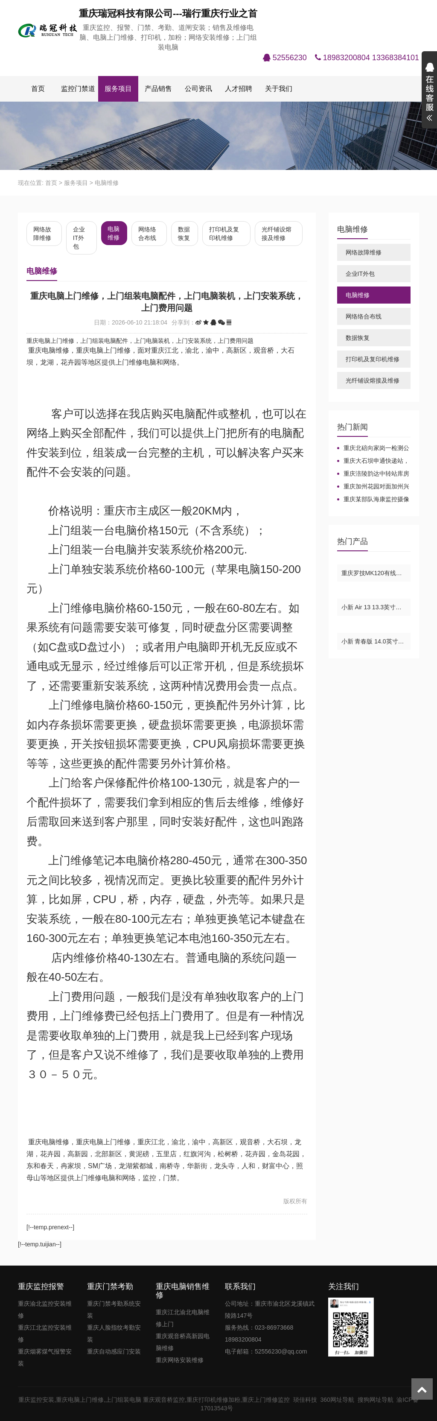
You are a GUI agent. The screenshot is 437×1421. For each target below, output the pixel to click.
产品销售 (158, 88)
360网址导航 (338, 1399)
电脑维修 (107, 182)
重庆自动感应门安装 (114, 1351)
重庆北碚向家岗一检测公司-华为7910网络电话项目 (373, 448)
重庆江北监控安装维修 (45, 1333)
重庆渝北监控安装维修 (45, 1309)
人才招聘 (238, 88)
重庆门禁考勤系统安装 (114, 1309)
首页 (38, 88)
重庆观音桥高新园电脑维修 (183, 1342)
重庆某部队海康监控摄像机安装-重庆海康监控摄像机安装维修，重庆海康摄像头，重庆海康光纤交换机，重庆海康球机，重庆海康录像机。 (373, 499)
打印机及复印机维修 (224, 233)
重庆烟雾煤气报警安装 (45, 1357)
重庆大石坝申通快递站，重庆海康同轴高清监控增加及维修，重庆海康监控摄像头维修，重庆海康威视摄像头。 (373, 461)
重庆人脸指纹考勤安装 (114, 1333)
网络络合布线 (147, 233)
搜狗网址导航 (377, 1399)
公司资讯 (198, 88)
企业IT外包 (79, 238)
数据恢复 (184, 233)
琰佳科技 (306, 1399)
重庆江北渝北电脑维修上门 (183, 1318)
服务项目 (118, 88)
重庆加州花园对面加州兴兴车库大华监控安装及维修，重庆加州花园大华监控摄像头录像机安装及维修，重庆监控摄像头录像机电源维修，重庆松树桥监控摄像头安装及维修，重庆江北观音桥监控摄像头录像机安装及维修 (373, 487)
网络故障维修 (42, 233)
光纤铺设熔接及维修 (276, 233)
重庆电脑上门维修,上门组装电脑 (98, 1399)
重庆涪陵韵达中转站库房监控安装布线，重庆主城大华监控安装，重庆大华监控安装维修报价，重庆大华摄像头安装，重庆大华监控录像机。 (373, 474)
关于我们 (278, 88)
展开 (429, 93)
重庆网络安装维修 (180, 1360)
